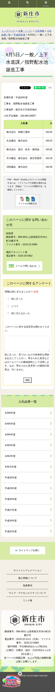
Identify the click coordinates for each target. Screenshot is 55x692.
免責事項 (27, 585)
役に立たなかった (20, 313)
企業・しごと (25, 31)
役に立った (17, 299)
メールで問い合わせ (26, 266)
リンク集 (27, 600)
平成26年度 (19, 35)
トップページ (8, 31)
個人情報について (27, 578)
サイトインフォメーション (27, 570)
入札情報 (39, 31)
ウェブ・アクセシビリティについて (27, 593)
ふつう (14, 306)
